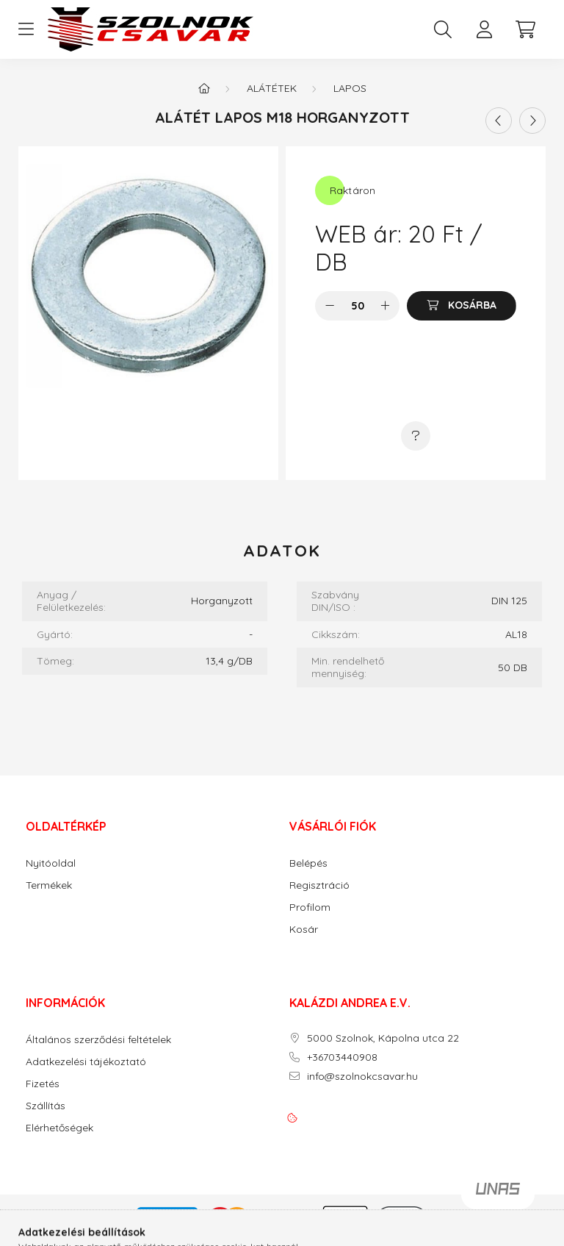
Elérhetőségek (59, 1128)
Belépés (308, 863)
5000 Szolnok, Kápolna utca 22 (383, 1038)
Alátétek (272, 88)
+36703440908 (342, 1057)
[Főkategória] (204, 88)
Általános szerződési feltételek (98, 1040)
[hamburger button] (25, 29)
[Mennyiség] (357, 306)
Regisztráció (319, 885)
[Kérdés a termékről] (415, 436)
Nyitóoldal (51, 863)
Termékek (49, 885)
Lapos (349, 88)
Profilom (309, 907)
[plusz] (385, 306)
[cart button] (525, 29)
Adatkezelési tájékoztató (86, 1062)
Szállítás (45, 1106)
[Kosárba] (461, 306)
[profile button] (484, 29)
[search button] (443, 29)
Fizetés (42, 1084)
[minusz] (330, 306)
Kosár (303, 929)
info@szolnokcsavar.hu (362, 1076)
